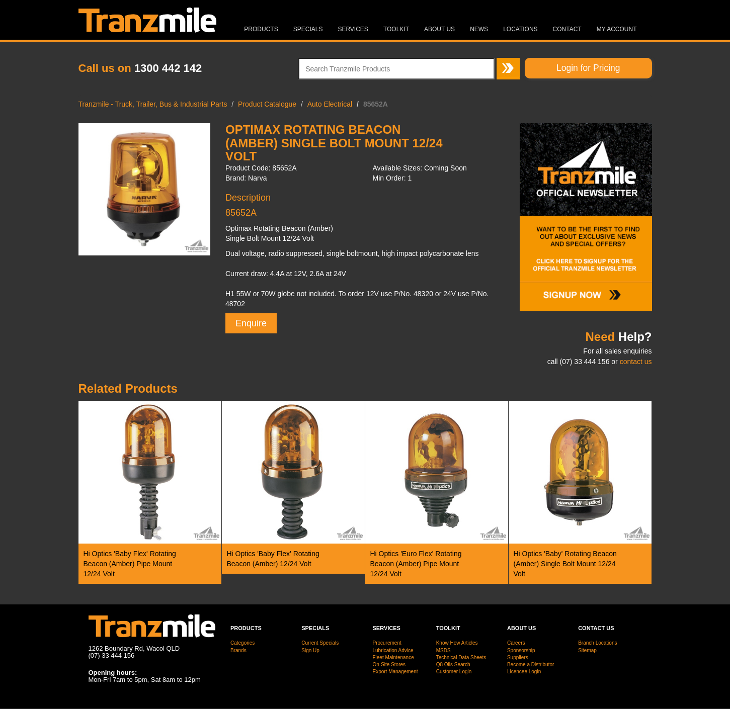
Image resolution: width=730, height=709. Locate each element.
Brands (238, 650)
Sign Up (310, 650)
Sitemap (587, 650)
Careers (516, 643)
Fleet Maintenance (393, 657)
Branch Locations (597, 643)
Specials (308, 29)
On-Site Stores (388, 664)
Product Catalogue (267, 104)
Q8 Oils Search (453, 664)
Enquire (251, 323)
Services (353, 29)
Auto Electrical (329, 104)
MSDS (443, 650)
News (479, 29)
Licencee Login (524, 671)
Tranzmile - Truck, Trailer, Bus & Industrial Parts (152, 104)
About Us (439, 29)
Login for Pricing (588, 68)
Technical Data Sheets (461, 657)
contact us (636, 362)
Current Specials (320, 643)
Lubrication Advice (392, 650)
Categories (242, 643)
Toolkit (396, 29)
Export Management (395, 671)
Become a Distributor (530, 664)
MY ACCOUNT (617, 29)
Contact (567, 29)
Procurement (386, 643)
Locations (520, 29)
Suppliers (517, 657)
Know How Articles (457, 643)
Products (261, 29)
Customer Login (454, 671)
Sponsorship (521, 650)
